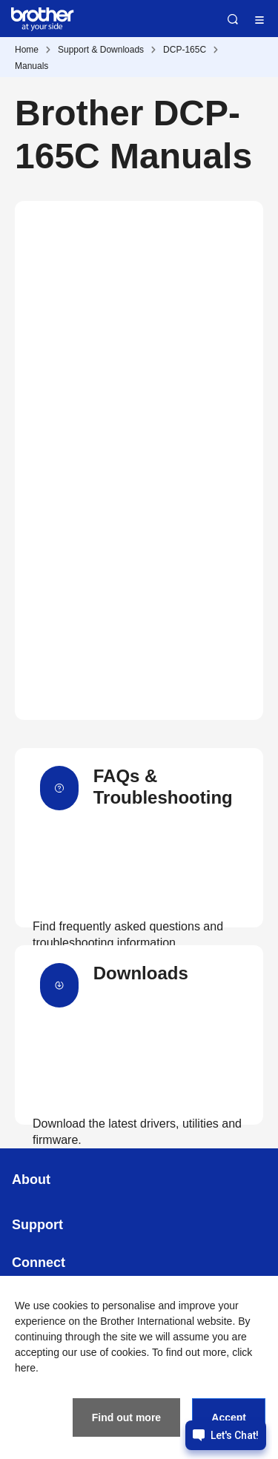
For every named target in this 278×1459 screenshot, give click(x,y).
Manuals (31, 66)
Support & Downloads (101, 49)
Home (27, 49)
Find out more (126, 1417)
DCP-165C (184, 49)
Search (232, 19)
